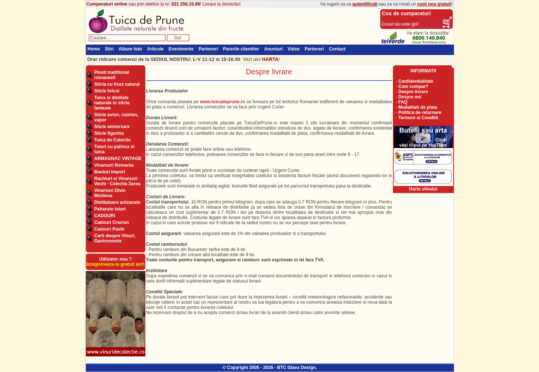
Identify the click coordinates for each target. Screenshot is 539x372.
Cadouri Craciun (111, 222)
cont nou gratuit (434, 4)
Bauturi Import (109, 171)
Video (294, 49)
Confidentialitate (415, 81)
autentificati (364, 4)
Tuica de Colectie (112, 140)
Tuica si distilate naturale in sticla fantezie (112, 103)
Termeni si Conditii (418, 117)
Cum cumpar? (413, 86)
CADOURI (104, 215)
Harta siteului (423, 189)
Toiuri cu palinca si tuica (114, 149)
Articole (155, 49)
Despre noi (410, 96)
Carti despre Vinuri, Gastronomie (114, 238)
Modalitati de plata (418, 107)
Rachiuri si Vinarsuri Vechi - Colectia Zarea (117, 181)
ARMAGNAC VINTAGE (118, 158)
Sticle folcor (107, 91)
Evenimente (181, 49)
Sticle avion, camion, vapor (116, 117)
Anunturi (273, 49)
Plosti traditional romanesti (111, 75)
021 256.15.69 (185, 4)
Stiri (109, 49)
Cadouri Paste (109, 229)
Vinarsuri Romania (114, 165)
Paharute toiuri (110, 209)
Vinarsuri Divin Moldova (110, 193)
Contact (337, 49)
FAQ (403, 102)
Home (94, 49)
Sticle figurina (109, 133)
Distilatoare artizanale (117, 202)
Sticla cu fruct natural (117, 84)
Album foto (130, 49)
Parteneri (208, 49)
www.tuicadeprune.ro (222, 101)
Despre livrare (413, 91)
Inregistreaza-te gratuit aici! (115, 264)
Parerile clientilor (241, 49)
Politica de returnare (420, 112)
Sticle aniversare (112, 126)
